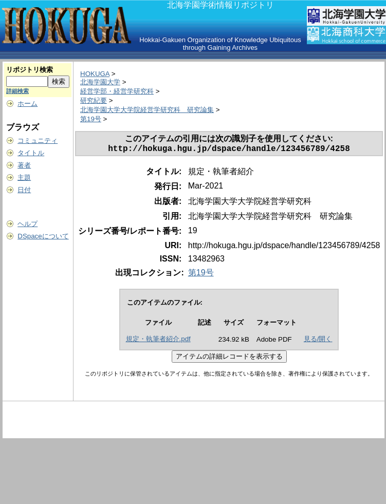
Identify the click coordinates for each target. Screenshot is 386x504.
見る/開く (318, 341)
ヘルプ (27, 224)
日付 (24, 190)
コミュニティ (37, 140)
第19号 (90, 119)
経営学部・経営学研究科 (117, 91)
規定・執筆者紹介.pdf (158, 341)
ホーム (27, 103)
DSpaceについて (42, 236)
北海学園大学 (100, 82)
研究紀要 (93, 100)
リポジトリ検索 (29, 69)
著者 (24, 165)
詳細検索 (17, 91)
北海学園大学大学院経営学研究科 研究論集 (147, 110)
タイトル (30, 153)
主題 (24, 177)
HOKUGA (94, 74)
